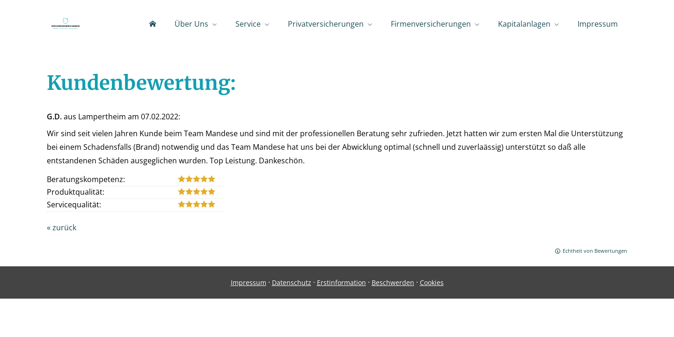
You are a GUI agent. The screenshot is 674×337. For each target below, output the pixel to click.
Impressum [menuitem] (598, 24)
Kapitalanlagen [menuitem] (524, 24)
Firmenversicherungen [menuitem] (431, 24)
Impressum (248, 282)
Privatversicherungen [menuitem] (326, 24)
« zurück (61, 227)
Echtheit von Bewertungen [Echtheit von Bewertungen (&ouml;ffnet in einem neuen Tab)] (595, 250)
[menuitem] (152, 24)
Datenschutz (291, 282)
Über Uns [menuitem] (191, 24)
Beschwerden (393, 282)
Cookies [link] (432, 282)
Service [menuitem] (248, 24)
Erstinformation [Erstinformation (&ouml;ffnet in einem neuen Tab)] (341, 282)
